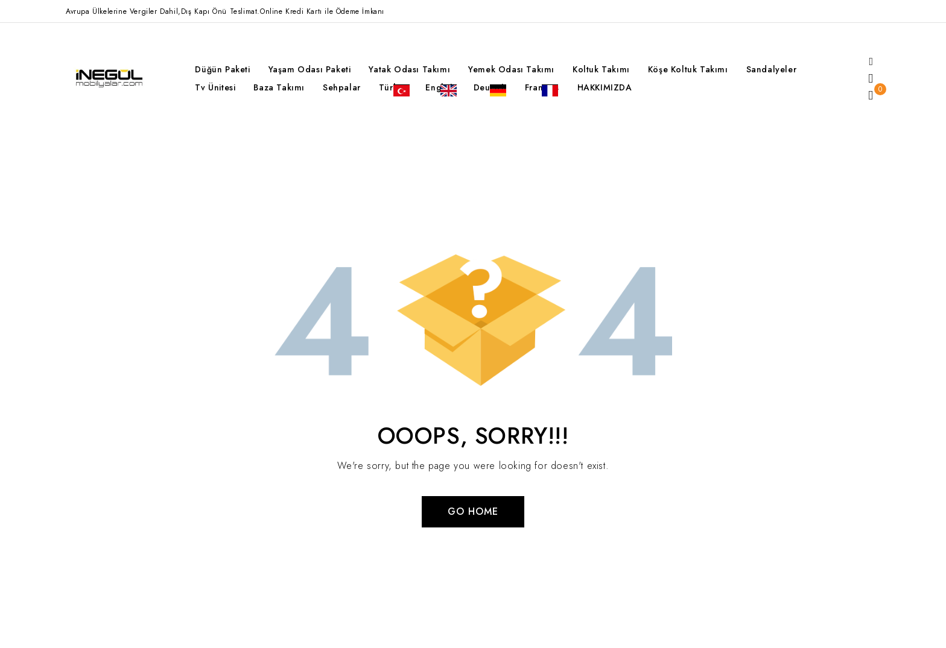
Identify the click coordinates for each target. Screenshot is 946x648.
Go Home (473, 511)
